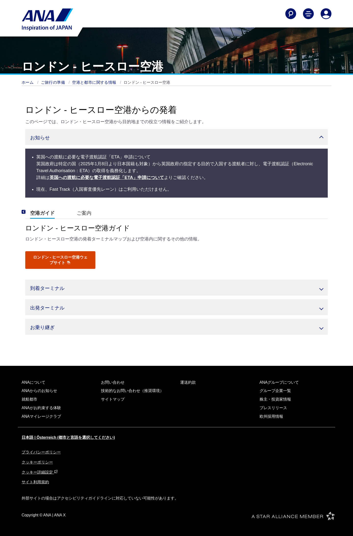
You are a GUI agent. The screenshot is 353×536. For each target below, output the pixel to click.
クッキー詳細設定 (40, 472)
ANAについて (33, 382)
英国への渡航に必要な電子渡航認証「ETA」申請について (107, 177)
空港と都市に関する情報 (94, 82)
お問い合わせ (113, 382)
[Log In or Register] (326, 13)
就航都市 (29, 399)
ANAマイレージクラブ (41, 416)
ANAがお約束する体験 (41, 408)
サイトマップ (113, 399)
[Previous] (30, 212)
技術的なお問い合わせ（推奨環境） (132, 391)
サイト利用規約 (35, 482)
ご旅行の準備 (53, 82)
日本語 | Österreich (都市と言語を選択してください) (68, 437)
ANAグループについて (279, 382)
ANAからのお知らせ (39, 391)
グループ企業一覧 (275, 391)
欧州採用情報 (271, 416)
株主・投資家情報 (275, 399)
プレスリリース (273, 408)
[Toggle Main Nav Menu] (308, 13)
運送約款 (188, 382)
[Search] (290, 13)
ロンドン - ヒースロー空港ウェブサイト (60, 260)
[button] (176, 137)
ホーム (28, 82)
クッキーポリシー (37, 462)
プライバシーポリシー (41, 452)
